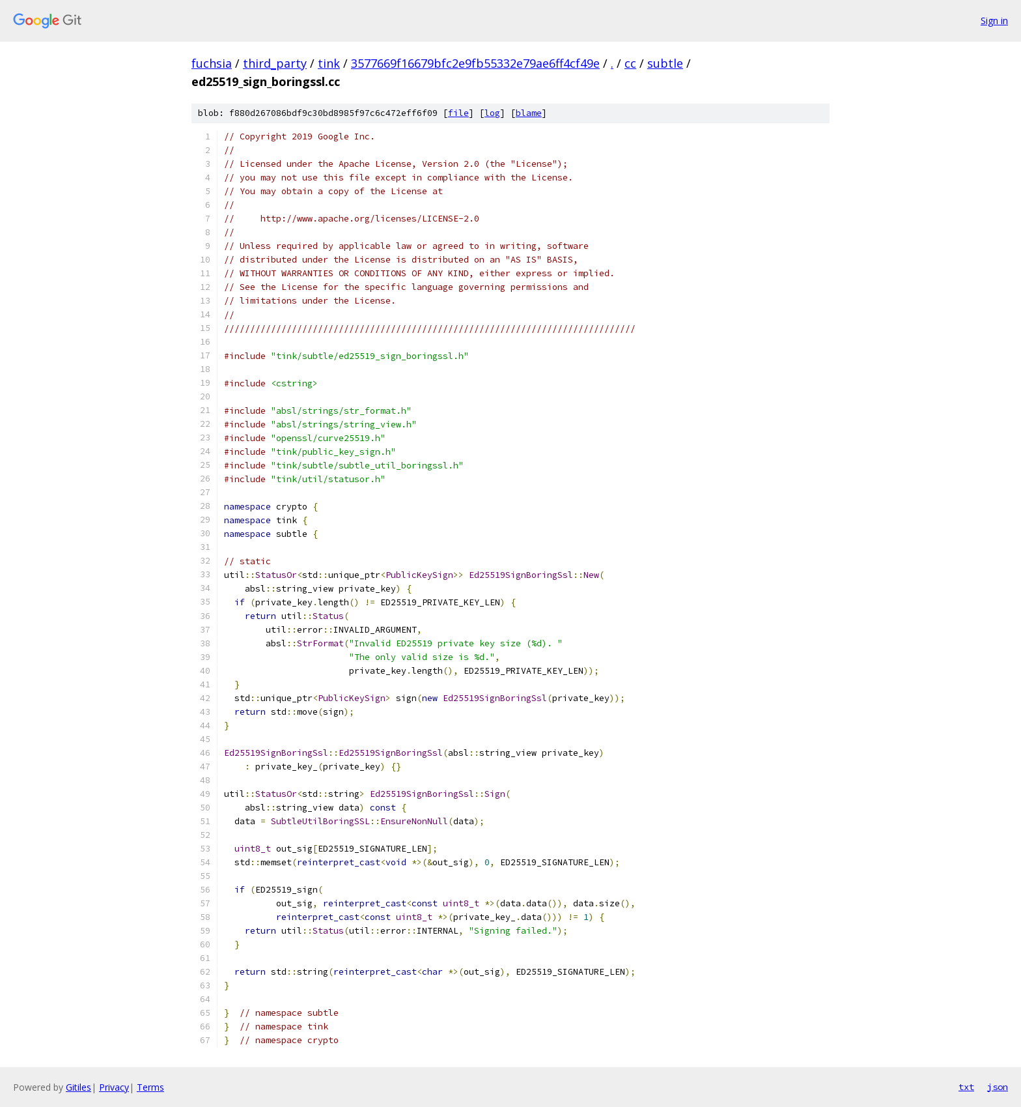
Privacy (114, 1087)
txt (966, 1087)
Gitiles (78, 1087)
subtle (665, 63)
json (997, 1087)
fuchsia (211, 63)
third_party (275, 63)
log (492, 113)
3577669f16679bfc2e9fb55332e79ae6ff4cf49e (475, 63)
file (458, 113)
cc (630, 63)
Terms (150, 1087)
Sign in (994, 20)
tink (329, 63)
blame (529, 113)
